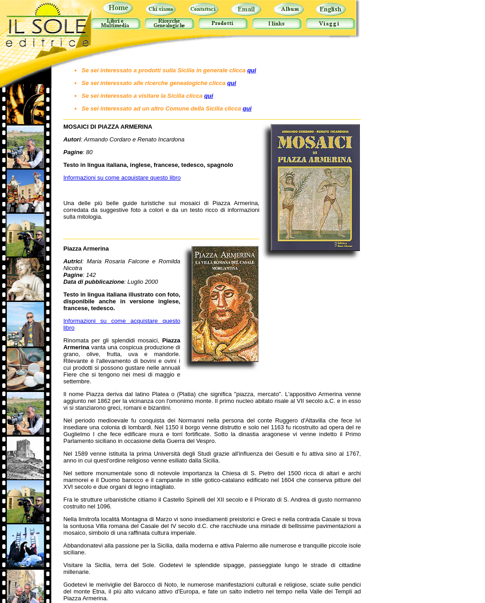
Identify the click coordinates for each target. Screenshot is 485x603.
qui (251, 70)
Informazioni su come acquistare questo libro (122, 177)
